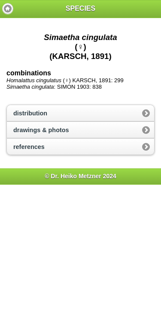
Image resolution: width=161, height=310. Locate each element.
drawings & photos (41, 130)
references (29, 146)
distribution (30, 113)
